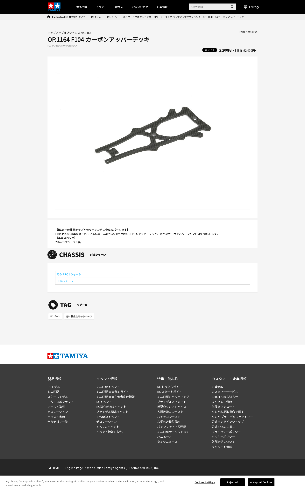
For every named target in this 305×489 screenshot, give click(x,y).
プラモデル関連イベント (112, 412)
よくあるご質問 (222, 402)
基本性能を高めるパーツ (79, 316)
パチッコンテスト (169, 417)
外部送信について (223, 442)
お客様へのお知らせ (225, 397)
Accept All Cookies (261, 483)
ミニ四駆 (53, 392)
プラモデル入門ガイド (171, 402)
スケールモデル (57, 397)
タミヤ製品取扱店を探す (228, 412)
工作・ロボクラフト (60, 402)
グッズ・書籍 (56, 417)
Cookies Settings (205, 483)
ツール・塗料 (56, 407)
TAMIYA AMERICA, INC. (144, 468)
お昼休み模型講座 (169, 422)
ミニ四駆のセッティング (173, 397)
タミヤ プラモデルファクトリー (232, 417)
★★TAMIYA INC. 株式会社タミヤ (68, 16)
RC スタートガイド (169, 392)
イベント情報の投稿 (109, 432)
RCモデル (96, 16)
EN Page (252, 7)
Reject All (232, 483)
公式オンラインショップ (228, 422)
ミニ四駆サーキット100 (172, 432)
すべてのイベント (107, 427)
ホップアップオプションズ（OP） (141, 16)
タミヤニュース (167, 442)
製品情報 (81, 7)
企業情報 (217, 387)
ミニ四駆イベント (108, 387)
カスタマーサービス (225, 392)
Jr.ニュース (164, 436)
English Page (74, 468)
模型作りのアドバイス (171, 407)
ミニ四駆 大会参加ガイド (112, 392)
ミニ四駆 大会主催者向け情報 (115, 397)
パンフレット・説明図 (172, 427)
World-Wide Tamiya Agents (106, 468)
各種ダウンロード (223, 407)
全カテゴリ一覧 (57, 422)
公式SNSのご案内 (223, 427)
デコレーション (57, 412)
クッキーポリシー (223, 436)
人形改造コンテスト (170, 412)
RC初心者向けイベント (111, 407)
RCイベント (104, 402)
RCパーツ (112, 16)
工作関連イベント (108, 417)
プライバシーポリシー (226, 432)
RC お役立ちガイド (169, 387)
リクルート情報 (222, 447)
